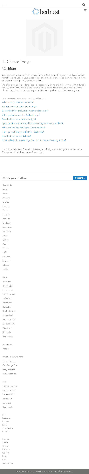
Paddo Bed (7, 303)
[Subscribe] (80, 178)
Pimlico (5, 248)
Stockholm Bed (9, 311)
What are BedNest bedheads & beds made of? (23, 128)
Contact (6, 446)
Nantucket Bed (9, 294)
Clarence (6, 206)
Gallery (5, 453)
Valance (6, 349)
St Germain (7, 261)
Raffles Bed (7, 307)
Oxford (5, 240)
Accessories (8, 344)
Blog (4, 456)
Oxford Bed (7, 298)
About (5, 443)
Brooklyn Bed (8, 286)
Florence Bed (8, 290)
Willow (6, 269)
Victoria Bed (8, 315)
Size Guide (7, 428)
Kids (4, 382)
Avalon (5, 193)
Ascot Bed (7, 282)
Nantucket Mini (9, 320)
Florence (6, 215)
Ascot (5, 189)
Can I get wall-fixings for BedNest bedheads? (23, 132)
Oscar (5, 236)
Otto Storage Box (10, 365)
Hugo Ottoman (9, 361)
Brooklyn (6, 198)
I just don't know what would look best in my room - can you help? (32, 123)
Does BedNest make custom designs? (19, 119)
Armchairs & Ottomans (13, 357)
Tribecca (6, 265)
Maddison (7, 223)
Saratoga (6, 257)
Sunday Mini (8, 336)
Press (4, 460)
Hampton (6, 219)
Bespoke (6, 449)
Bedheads (7, 185)
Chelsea (6, 202)
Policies (5, 432)
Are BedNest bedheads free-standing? (19, 107)
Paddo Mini (7, 328)
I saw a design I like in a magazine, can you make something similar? (34, 140)
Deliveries (6, 418)
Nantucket (7, 231)
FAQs (4, 425)
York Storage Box (10, 374)
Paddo (5, 244)
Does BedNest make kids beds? (16, 136)
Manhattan (7, 227)
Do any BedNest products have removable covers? (25, 111)
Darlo (5, 210)
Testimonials (7, 463)
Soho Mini (7, 332)
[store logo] (46, 11)
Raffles (5, 252)
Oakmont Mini (8, 324)
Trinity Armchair (9, 370)
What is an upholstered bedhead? (17, 102)
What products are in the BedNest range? (21, 115)
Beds (5, 277)
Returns (5, 422)
